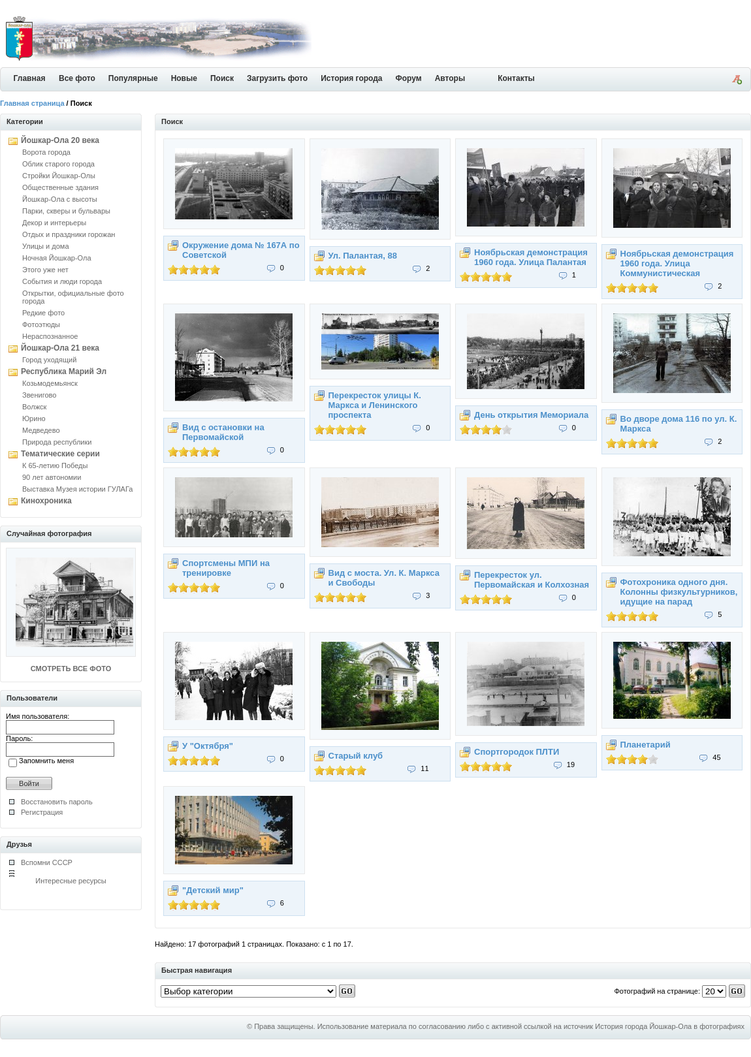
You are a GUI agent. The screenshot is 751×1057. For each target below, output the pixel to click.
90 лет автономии (51, 477)
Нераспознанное (50, 336)
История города (351, 78)
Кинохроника (46, 500)
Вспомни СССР (46, 862)
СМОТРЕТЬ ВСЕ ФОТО (71, 668)
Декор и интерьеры (54, 223)
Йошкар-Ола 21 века (60, 348)
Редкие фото (43, 313)
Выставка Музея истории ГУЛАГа (77, 489)
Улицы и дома (45, 246)
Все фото (77, 78)
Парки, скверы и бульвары (66, 211)
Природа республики (56, 442)
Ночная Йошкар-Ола (56, 258)
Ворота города (46, 152)
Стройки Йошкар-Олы (58, 176)
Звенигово (39, 395)
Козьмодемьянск (50, 383)
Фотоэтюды (41, 324)
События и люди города (62, 281)
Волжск (34, 407)
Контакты (516, 78)
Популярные (133, 78)
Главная (30, 78)
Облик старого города (58, 164)
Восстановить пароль (57, 802)
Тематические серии (60, 453)
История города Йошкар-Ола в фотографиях (669, 1026)
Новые (184, 78)
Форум (409, 78)
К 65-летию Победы (55, 465)
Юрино (34, 418)
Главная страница (32, 103)
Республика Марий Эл (63, 371)
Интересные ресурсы (70, 881)
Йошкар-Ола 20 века (60, 140)
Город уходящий (49, 360)
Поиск (222, 78)
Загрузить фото (277, 78)
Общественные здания (60, 187)
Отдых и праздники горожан (68, 234)
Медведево (41, 430)
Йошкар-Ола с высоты (59, 199)
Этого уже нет (45, 270)
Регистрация (42, 812)
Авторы (450, 78)
